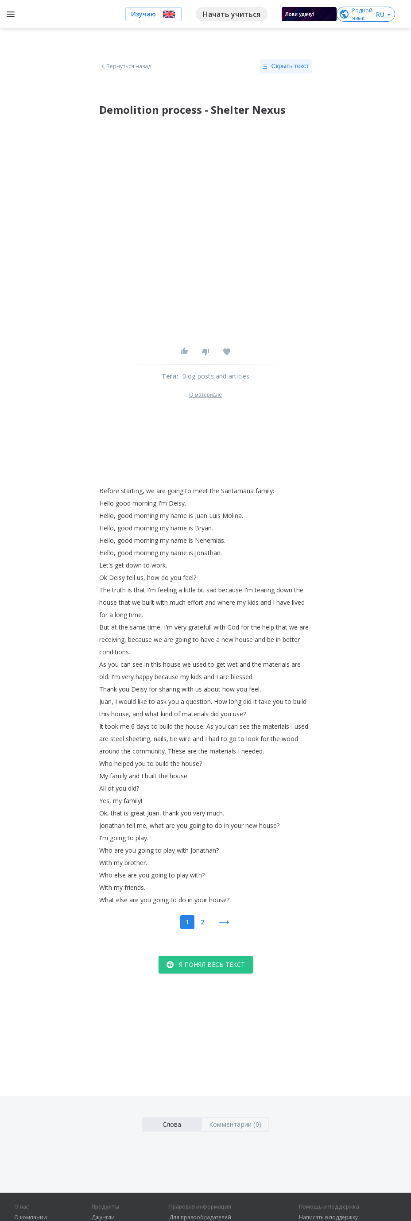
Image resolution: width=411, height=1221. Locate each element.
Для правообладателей (200, 1217)
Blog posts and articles (216, 376)
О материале (205, 395)
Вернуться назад (125, 66)
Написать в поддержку (328, 1217)
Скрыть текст (286, 66)
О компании (30, 1217)
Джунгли (103, 1217)
